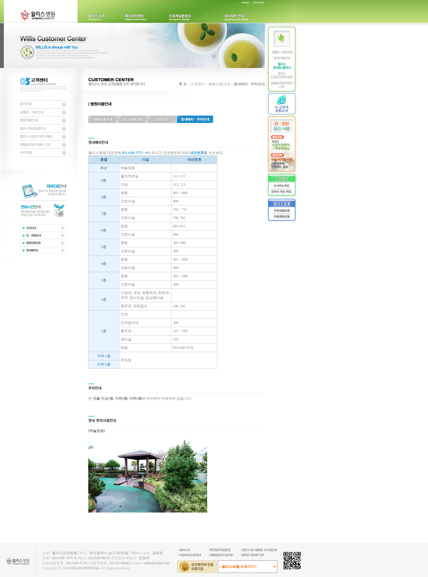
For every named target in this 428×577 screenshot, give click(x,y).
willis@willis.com (156, 563)
